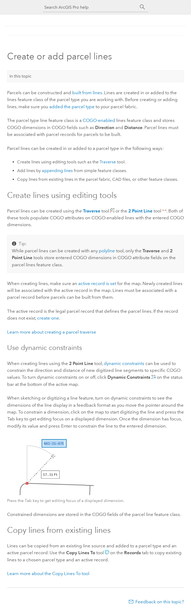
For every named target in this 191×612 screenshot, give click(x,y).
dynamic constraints (124, 363)
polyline (107, 250)
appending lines (57, 170)
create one (48, 318)
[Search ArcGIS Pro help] (90, 7)
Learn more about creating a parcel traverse (51, 332)
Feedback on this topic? (159, 601)
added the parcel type (72, 106)
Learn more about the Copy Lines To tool (48, 573)
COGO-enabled (99, 120)
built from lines (87, 92)
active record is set (97, 283)
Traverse (108, 161)
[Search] (142, 7)
